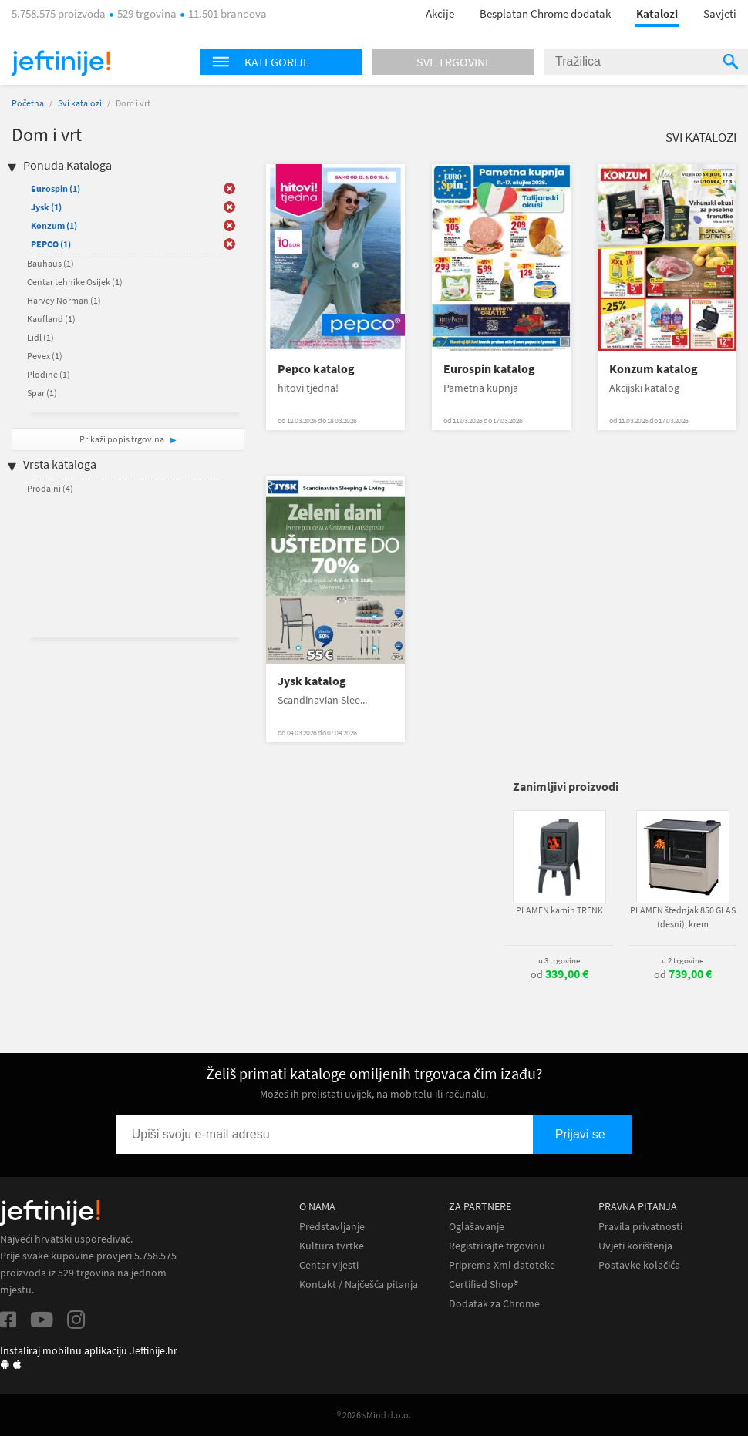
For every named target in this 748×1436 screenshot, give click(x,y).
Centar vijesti (329, 1265)
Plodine (48, 374)
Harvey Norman (64, 300)
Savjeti (719, 13)
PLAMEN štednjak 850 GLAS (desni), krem (683, 917)
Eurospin (55, 188)
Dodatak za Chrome (494, 1303)
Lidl (40, 337)
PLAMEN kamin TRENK (559, 910)
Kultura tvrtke (331, 1246)
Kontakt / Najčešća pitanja (358, 1284)
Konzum (54, 225)
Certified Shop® (483, 1284)
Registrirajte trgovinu (497, 1246)
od (559, 974)
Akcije (440, 13)
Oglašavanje (476, 1226)
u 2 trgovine (682, 960)
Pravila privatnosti (640, 1226)
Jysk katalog (312, 681)
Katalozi (657, 13)
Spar (42, 393)
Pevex (44, 356)
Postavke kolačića (639, 1265)
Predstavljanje (332, 1226)
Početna (28, 103)
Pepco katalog (316, 369)
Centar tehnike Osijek (75, 282)
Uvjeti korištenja (635, 1246)
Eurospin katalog (489, 369)
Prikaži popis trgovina (122, 439)
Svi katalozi (80, 103)
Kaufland (51, 319)
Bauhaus (50, 263)
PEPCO (51, 244)
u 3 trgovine (559, 960)
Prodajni (50, 488)
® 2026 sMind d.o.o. (374, 1415)
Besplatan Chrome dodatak (545, 13)
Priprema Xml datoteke (502, 1265)
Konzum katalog (653, 369)
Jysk (46, 207)
